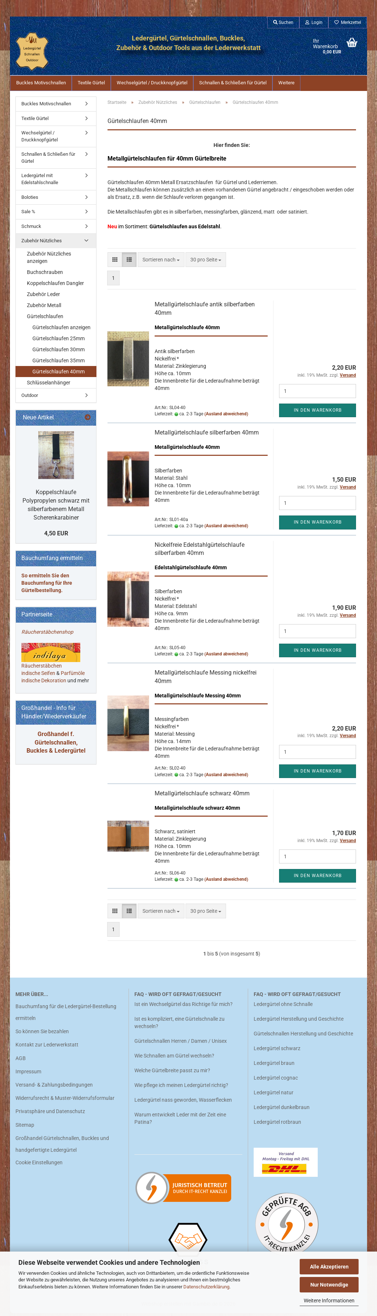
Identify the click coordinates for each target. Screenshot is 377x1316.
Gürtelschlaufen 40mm (58, 374)
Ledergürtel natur (273, 1095)
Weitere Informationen (329, 1300)
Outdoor (29, 398)
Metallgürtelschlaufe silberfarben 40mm (207, 435)
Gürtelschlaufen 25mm (58, 341)
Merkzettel (347, 22)
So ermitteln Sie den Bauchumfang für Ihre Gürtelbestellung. (46, 586)
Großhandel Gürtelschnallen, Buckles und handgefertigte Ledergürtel (62, 1147)
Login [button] (314, 22)
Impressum (28, 1074)
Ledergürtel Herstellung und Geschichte (298, 1022)
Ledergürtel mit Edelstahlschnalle (39, 182)
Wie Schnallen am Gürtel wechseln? (174, 1059)
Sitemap (24, 1128)
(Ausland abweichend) (226, 416)
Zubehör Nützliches (41, 243)
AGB (20, 1061)
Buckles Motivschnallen (41, 82)
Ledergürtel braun (274, 1066)
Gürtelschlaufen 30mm (58, 352)
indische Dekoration (43, 683)
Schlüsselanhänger (48, 385)
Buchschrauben (45, 275)
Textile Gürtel (91, 82)
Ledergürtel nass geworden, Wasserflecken (183, 1103)
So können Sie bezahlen (42, 1034)
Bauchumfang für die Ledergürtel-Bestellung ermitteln (65, 1015)
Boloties (29, 200)
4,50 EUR (56, 536)
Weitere (286, 82)
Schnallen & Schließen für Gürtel (233, 82)
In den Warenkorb (318, 413)
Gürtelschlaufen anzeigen (61, 330)
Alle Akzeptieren (329, 1267)
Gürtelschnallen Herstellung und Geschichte (303, 1036)
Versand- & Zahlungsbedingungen (54, 1088)
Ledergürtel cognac (276, 1081)
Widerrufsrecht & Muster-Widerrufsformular (64, 1101)
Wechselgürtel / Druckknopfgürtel (152, 82)
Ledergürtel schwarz (277, 1051)
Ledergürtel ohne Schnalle (283, 1007)
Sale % (28, 214)
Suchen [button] (283, 22)
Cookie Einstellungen (39, 1165)
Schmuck (31, 229)
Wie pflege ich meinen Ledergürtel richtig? (181, 1088)
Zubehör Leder (43, 297)
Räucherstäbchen (41, 669)
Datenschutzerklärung (206, 1286)
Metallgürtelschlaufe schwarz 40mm (202, 796)
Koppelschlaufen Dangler (55, 286)
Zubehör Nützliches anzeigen (49, 260)
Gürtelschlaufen (45, 319)
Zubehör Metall (44, 308)
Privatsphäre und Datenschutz (50, 1114)
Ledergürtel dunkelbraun (282, 1110)
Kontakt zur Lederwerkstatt (46, 1048)
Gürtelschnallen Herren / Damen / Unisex (180, 1044)
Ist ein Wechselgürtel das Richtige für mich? (183, 1007)
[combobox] (161, 262)
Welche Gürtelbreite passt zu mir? (172, 1073)
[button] (115, 262)
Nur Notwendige (329, 1285)
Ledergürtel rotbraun (277, 1125)
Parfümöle (73, 676)
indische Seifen (38, 676)
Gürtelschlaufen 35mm (58, 363)
